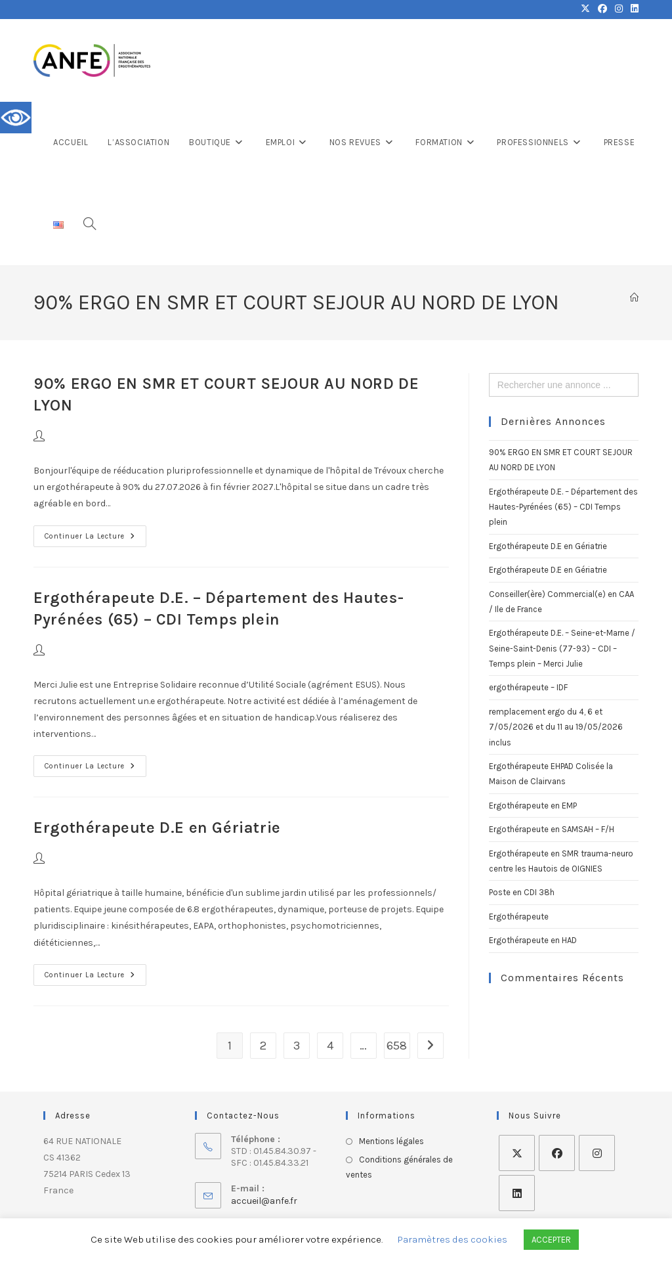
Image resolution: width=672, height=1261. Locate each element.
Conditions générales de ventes (399, 1167)
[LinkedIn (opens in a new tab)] (633, 9)
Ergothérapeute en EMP (533, 805)
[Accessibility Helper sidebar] (16, 117)
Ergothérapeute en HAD (533, 940)
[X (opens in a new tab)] (585, 9)
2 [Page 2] (263, 1045)
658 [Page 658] (397, 1045)
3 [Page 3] (296, 1045)
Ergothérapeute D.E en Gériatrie (157, 827)
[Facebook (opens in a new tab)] (602, 9)
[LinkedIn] (517, 1193)
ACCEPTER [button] (551, 1240)
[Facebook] (557, 1153)
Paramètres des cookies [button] (452, 1239)
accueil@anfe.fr (264, 1200)
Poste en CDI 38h (522, 892)
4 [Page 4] (330, 1045)
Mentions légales (391, 1141)
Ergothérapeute (519, 916)
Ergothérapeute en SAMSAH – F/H (551, 829)
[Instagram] (597, 1153)
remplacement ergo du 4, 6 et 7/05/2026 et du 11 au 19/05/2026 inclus (556, 727)
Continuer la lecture (95, 533)
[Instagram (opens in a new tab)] (619, 9)
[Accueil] (634, 298)
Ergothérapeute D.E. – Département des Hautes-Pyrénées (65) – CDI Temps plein (563, 507)
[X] (517, 1153)
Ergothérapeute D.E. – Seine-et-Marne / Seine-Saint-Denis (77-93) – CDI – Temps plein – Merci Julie (562, 648)
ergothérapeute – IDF (528, 687)
